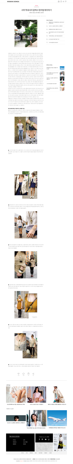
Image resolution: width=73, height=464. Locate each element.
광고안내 (17, 459)
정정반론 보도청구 (28, 459)
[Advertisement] (23, 162)
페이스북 (39, 439)
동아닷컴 (34, 459)
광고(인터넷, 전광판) (41, 459)
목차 (58, 450)
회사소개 (37, 459)
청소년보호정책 (58, 459)
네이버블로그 (48, 439)
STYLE (36, 5)
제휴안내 (45, 459)
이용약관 (48, 459)
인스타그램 (42, 439)
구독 (61, 450)
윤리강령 (20, 459)
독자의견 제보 (24, 459)
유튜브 (45, 439)
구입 (64, 450)
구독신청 (14, 459)
